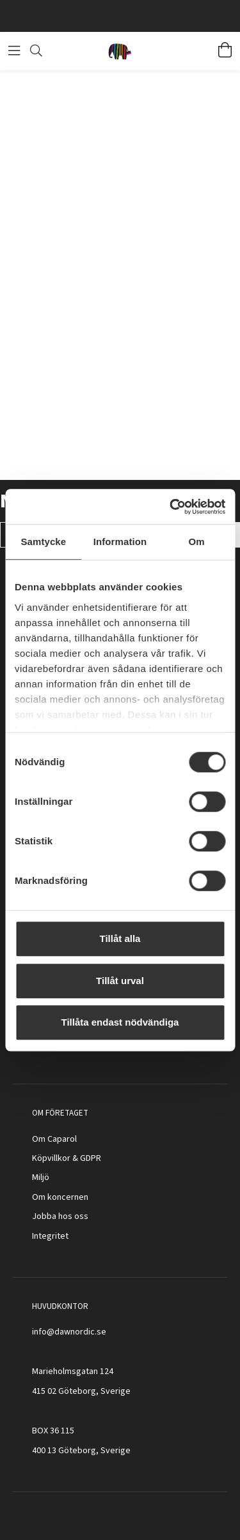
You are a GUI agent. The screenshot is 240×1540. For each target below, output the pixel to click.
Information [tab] (120, 541)
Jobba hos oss (60, 1216)
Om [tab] (197, 541)
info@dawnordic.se (69, 1332)
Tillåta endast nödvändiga (120, 1022)
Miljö (40, 1177)
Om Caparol (54, 1139)
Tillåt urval (120, 980)
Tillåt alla (120, 938)
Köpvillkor (51, 1158)
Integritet (50, 1236)
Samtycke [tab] (43, 541)
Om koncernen (60, 1197)
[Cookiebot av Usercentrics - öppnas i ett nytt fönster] (170, 506)
